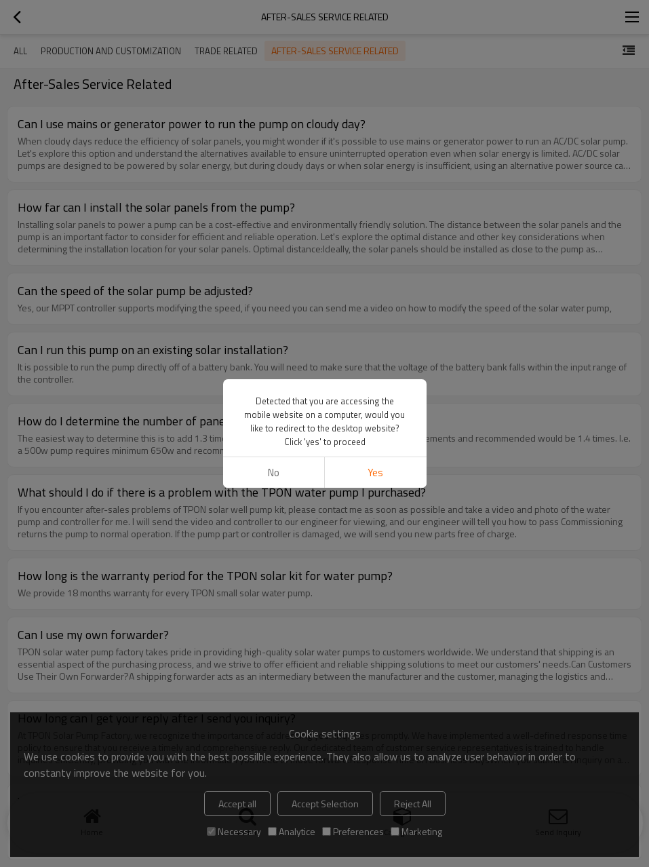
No (273, 472)
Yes (375, 472)
